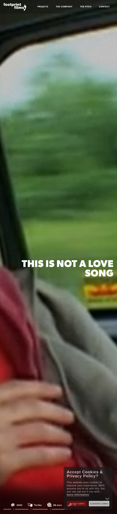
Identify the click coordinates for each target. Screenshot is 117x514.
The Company (64, 7)
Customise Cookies (99, 503)
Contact (104, 7)
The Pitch (85, 7)
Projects (42, 7)
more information (78, 494)
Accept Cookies (77, 503)
